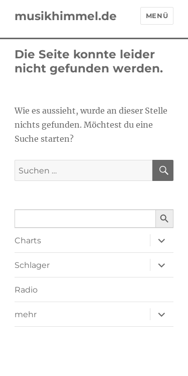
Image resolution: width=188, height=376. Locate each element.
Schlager (32, 265)
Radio (26, 290)
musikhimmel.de (66, 16)
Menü (157, 16)
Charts (28, 240)
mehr (26, 314)
